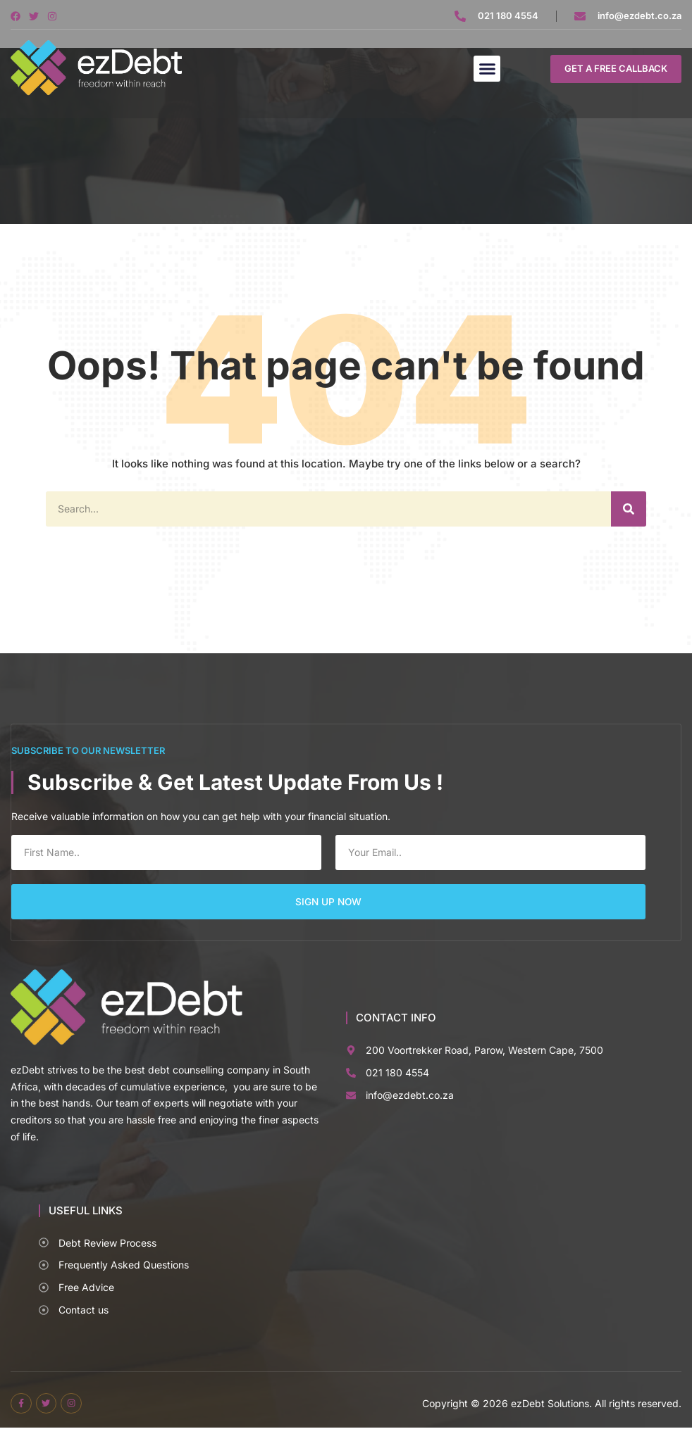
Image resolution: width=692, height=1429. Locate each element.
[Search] (628, 509)
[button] (487, 69)
